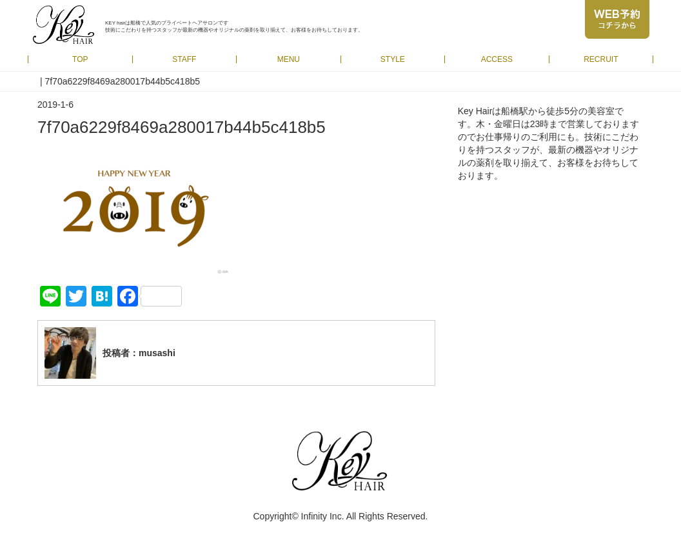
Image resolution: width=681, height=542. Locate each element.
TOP (80, 59)
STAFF (184, 59)
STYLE (392, 59)
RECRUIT (601, 59)
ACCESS (497, 59)
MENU (288, 59)
